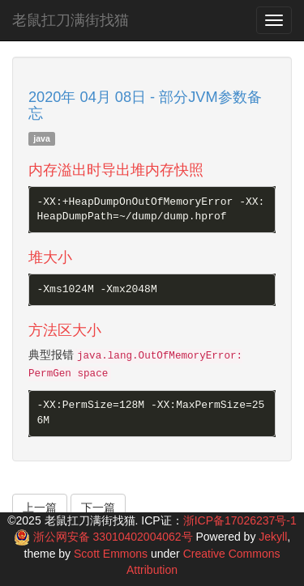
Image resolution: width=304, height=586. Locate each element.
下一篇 (98, 507)
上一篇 (40, 507)
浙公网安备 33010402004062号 (114, 536)
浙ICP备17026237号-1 (240, 520)
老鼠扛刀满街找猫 (70, 20)
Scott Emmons (111, 553)
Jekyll (273, 536)
